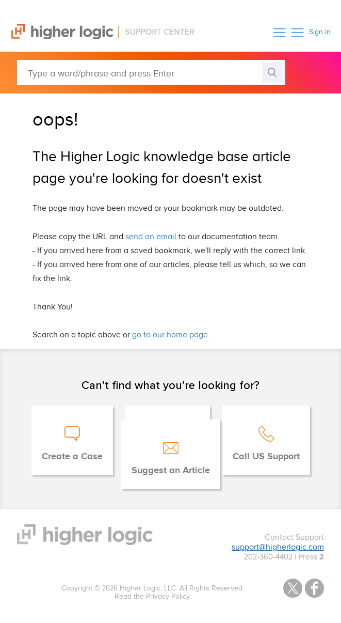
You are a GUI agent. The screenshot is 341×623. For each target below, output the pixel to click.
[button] (279, 32)
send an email (150, 237)
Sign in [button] (320, 32)
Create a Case (72, 456)
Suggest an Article (171, 470)
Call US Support (266, 456)
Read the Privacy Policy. (153, 597)
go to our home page (170, 335)
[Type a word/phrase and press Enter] (151, 72)
